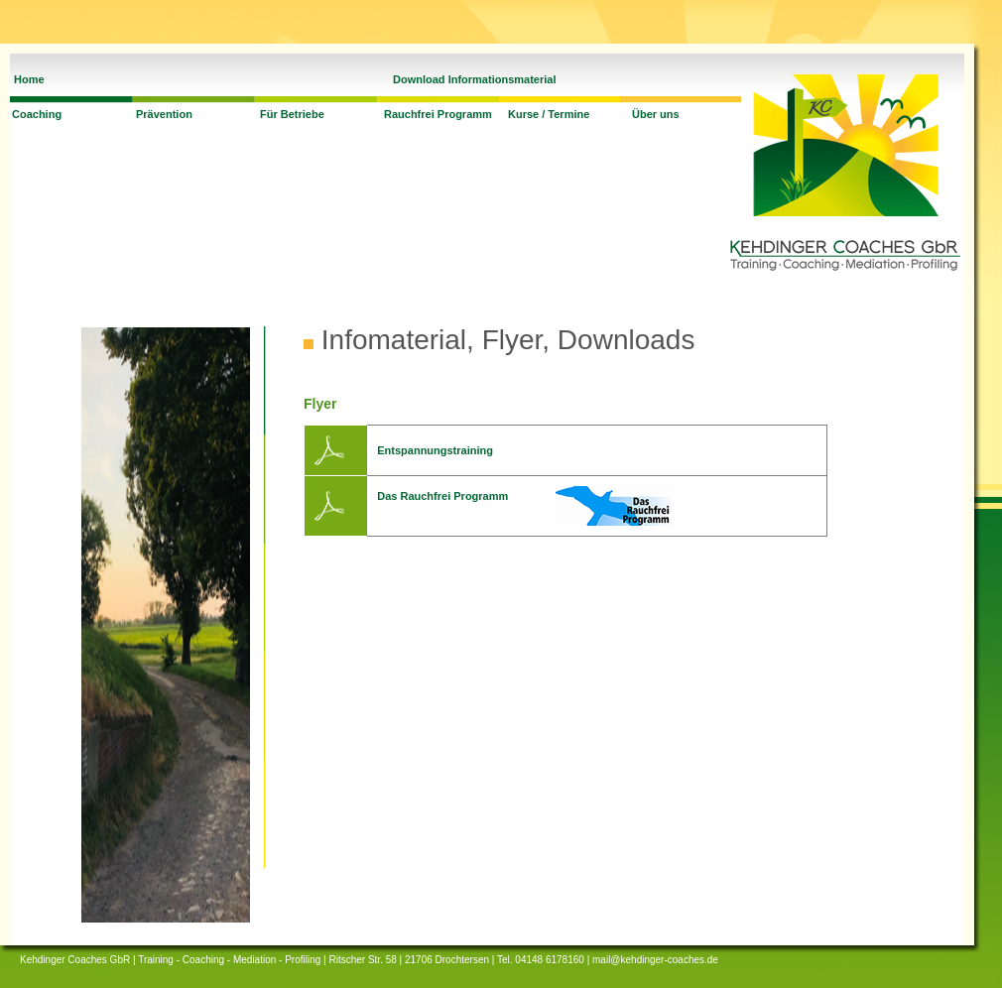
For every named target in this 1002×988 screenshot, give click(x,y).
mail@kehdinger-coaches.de (655, 959)
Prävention (164, 114)
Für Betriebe (292, 114)
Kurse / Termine (548, 114)
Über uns (656, 114)
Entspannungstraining (435, 450)
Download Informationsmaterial (474, 79)
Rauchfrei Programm (438, 114)
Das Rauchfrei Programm (442, 496)
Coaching (37, 114)
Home (29, 79)
